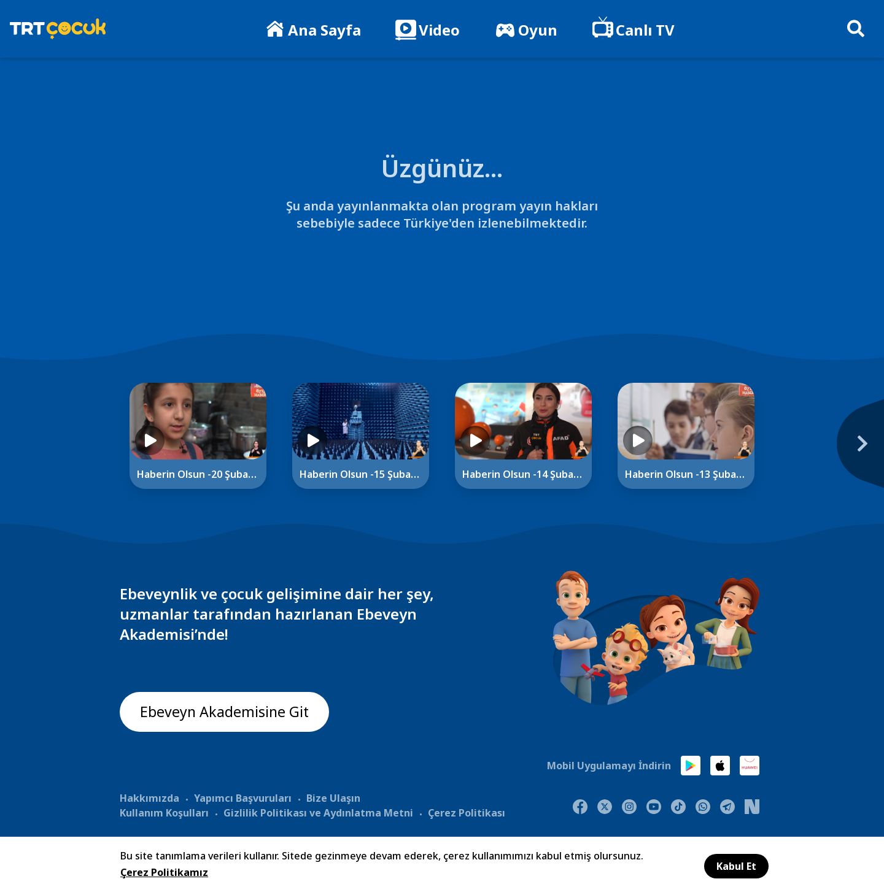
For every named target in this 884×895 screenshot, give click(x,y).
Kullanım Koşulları (164, 812)
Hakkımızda (149, 797)
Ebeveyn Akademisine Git (225, 712)
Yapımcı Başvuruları (243, 797)
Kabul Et (736, 866)
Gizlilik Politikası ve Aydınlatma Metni (318, 812)
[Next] (795, 449)
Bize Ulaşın (333, 797)
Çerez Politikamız (164, 872)
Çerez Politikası (466, 812)
